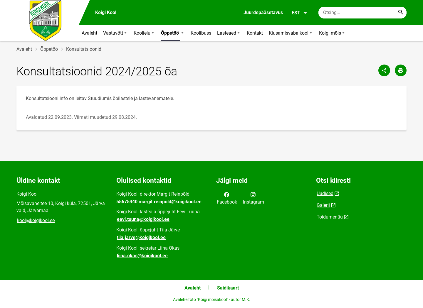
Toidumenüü (330, 217)
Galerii (323, 205)
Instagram (253, 198)
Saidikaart (228, 288)
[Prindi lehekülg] (401, 70)
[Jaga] (384, 70)
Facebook (227, 198)
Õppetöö (173, 33)
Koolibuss (201, 33)
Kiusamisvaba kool (291, 33)
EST (299, 12)
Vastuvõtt (115, 33)
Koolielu (144, 33)
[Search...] (401, 13)
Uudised (325, 193)
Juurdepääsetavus (263, 12)
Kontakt (255, 33)
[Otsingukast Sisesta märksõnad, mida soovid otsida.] (362, 12)
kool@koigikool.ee (36, 220)
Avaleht (89, 33)
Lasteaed (229, 33)
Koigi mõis (332, 33)
